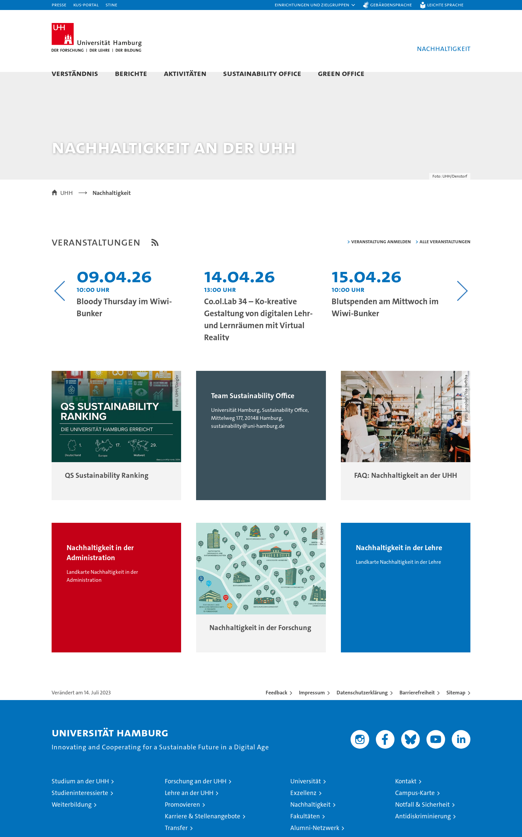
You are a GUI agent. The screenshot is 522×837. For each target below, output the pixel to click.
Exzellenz (303, 805)
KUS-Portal (86, 4)
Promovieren (182, 817)
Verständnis (75, 73)
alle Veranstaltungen (444, 253)
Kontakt (405, 794)
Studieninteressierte (80, 805)
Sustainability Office (262, 73)
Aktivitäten (185, 73)
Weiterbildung (72, 817)
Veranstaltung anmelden (381, 253)
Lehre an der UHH (189, 805)
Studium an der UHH (80, 794)
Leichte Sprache (445, 4)
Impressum (312, 705)
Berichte (131, 73)
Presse (59, 4)
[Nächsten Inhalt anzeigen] (462, 303)
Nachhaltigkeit (310, 817)
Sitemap (455, 705)
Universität (305, 794)
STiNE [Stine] (111, 4)
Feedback (276, 705)
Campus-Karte (415, 805)
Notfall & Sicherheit (422, 817)
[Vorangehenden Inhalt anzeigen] (59, 303)
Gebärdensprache (391, 4)
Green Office (341, 73)
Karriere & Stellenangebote (202, 829)
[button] (315, 5)
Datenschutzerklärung (362, 705)
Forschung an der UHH (195, 794)
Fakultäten (305, 829)
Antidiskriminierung (423, 829)
